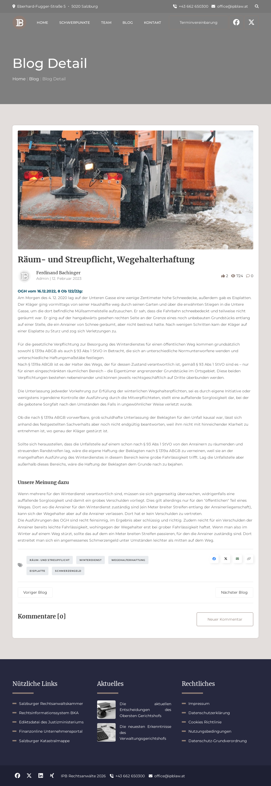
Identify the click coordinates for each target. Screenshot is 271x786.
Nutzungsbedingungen (209, 731)
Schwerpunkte (74, 22)
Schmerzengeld (68, 570)
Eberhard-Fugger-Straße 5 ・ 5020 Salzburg (55, 6)
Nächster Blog (234, 592)
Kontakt (152, 22)
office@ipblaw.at (229, 6)
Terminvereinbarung (199, 22)
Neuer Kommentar (224, 619)
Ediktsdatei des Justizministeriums (51, 722)
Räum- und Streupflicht (50, 560)
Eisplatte (37, 570)
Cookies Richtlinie (205, 722)
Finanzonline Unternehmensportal (51, 731)
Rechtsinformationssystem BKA (49, 712)
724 (237, 275)
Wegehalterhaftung (128, 560)
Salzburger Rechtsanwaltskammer (51, 703)
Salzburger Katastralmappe (44, 740)
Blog (128, 22)
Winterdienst (90, 560)
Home (42, 22)
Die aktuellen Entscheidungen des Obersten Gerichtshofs (145, 709)
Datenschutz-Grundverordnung (217, 740)
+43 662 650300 (190, 6)
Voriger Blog (35, 592)
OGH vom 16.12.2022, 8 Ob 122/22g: (50, 291)
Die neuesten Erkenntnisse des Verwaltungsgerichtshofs (145, 732)
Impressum (199, 703)
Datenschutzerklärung (209, 712)
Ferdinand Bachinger (58, 272)
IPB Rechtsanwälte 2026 (83, 776)
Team (106, 22)
